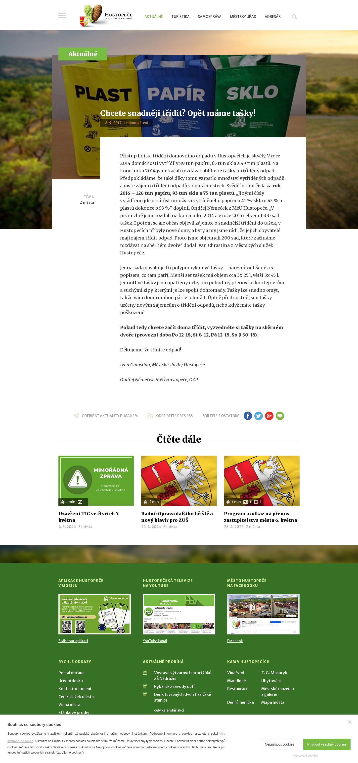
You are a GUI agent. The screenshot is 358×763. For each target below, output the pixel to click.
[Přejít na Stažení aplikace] (94, 614)
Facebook (235, 641)
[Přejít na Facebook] (263, 614)
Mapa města (272, 702)
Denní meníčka (240, 702)
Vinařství (235, 672)
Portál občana (71, 672)
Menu (62, 15)
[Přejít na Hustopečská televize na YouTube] (179, 614)
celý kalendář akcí (169, 710)
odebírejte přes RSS (174, 416)
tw (258, 416)
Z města (87, 202)
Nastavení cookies (305, 755)
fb (248, 416)
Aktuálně (153, 16)
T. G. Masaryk (274, 672)
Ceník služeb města (76, 696)
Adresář (273, 16)
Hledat (295, 17)
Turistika (180, 16)
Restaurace (237, 688)
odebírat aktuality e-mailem (110, 416)
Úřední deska (70, 680)
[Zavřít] (349, 722)
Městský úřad (243, 16)
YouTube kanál (155, 641)
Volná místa (69, 704)
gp (269, 416)
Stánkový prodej (73, 712)
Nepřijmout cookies (279, 744)
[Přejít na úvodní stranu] (105, 16)
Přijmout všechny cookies (327, 744)
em (279, 416)
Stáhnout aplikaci (73, 641)
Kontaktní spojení (74, 688)
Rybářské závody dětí (174, 686)
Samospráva (210, 16)
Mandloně (236, 680)
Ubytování (271, 680)
